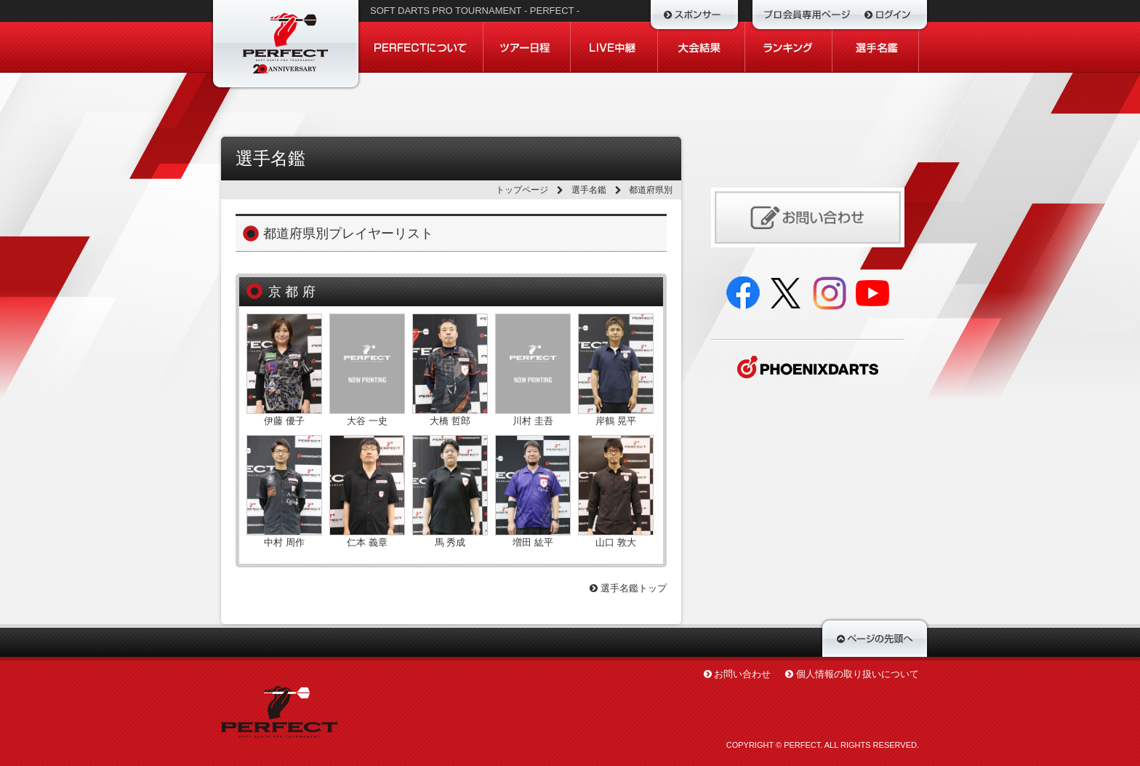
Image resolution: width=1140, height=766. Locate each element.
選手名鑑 (588, 190)
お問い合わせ (742, 674)
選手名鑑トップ (628, 588)
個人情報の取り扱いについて (857, 674)
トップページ (522, 190)
